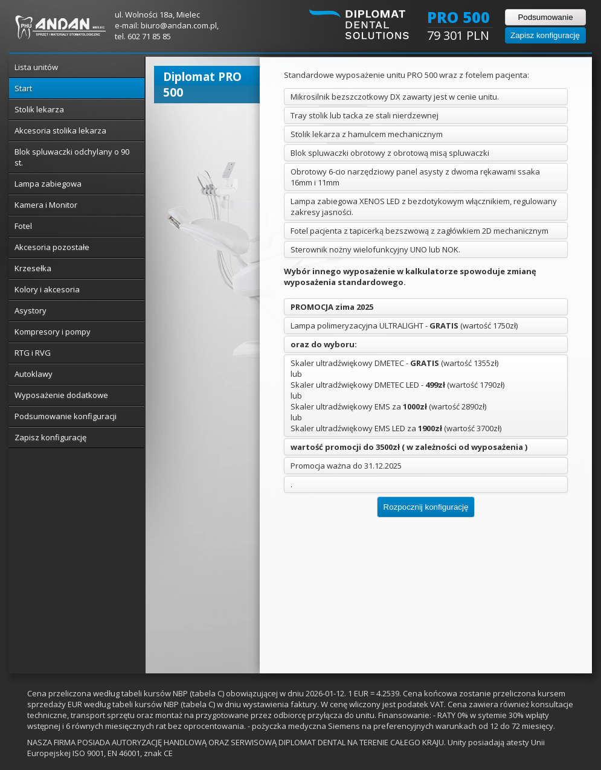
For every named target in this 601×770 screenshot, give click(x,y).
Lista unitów (36, 67)
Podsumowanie (545, 17)
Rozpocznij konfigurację (426, 507)
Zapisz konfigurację (545, 35)
